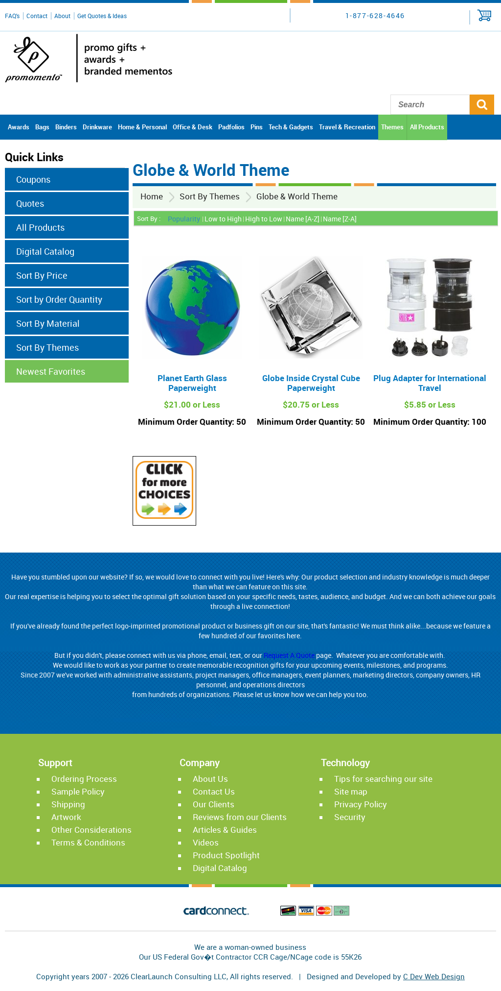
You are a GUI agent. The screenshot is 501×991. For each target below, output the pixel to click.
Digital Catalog (45, 251)
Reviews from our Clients (240, 816)
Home (151, 196)
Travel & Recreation (347, 126)
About (62, 16)
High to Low (263, 218)
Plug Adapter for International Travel (429, 382)
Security (349, 816)
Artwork (66, 816)
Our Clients (213, 804)
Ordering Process (84, 778)
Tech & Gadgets (291, 126)
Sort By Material (48, 323)
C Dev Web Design (434, 976)
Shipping (68, 804)
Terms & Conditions (88, 842)
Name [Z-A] (340, 218)
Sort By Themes (210, 196)
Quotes (30, 203)
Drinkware (97, 126)
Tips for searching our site (383, 778)
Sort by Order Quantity (59, 299)
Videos (206, 842)
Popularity (184, 218)
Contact (36, 16)
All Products (427, 126)
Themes (392, 126)
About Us (210, 778)
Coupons (33, 179)
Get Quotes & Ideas (102, 16)
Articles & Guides (225, 829)
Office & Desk (192, 126)
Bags (42, 126)
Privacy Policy (360, 804)
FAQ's (12, 16)
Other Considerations (91, 829)
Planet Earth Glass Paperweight (192, 382)
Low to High (223, 218)
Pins (256, 126)
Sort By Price (42, 275)
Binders (66, 126)
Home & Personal (142, 126)
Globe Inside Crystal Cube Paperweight (311, 382)
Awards (18, 126)
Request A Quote (289, 655)
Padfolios (231, 126)
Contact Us (214, 791)
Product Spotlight (226, 855)
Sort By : (148, 218)
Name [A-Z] (302, 218)
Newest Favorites (50, 371)
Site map (350, 791)
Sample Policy (78, 791)
